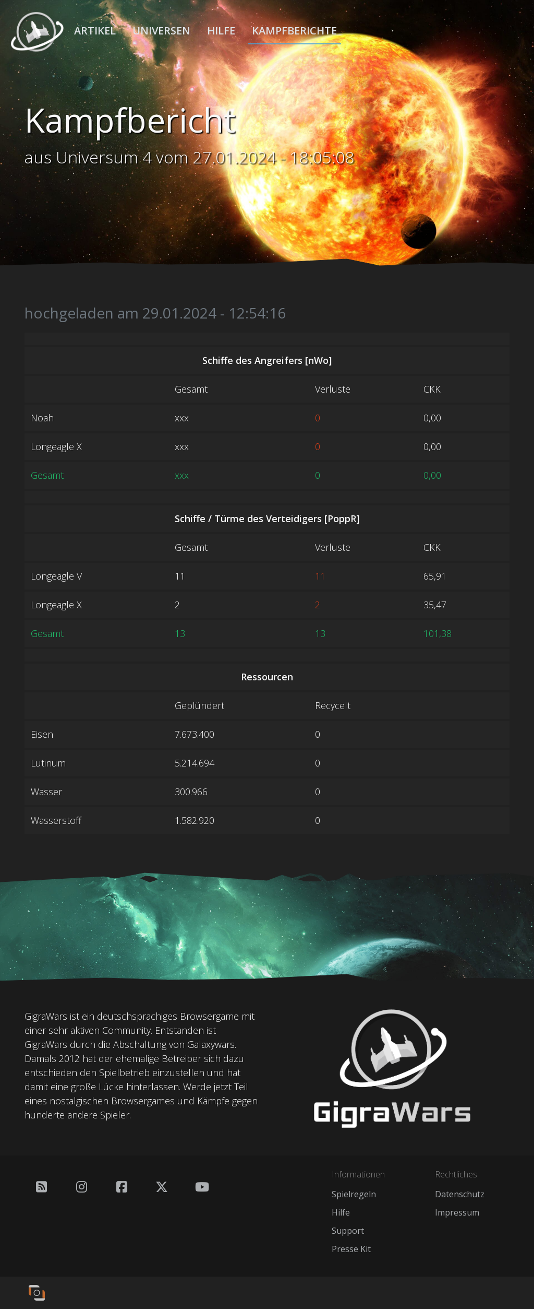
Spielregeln (354, 1194)
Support (348, 1230)
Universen (161, 31)
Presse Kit (351, 1249)
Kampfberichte (294, 31)
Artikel (95, 31)
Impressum (457, 1212)
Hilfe (221, 31)
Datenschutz (459, 1194)
